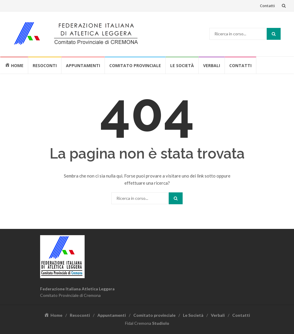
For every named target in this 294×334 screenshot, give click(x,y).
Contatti (267, 5)
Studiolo (160, 323)
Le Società (182, 65)
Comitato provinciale (135, 65)
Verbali (211, 65)
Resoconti (45, 65)
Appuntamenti (83, 65)
